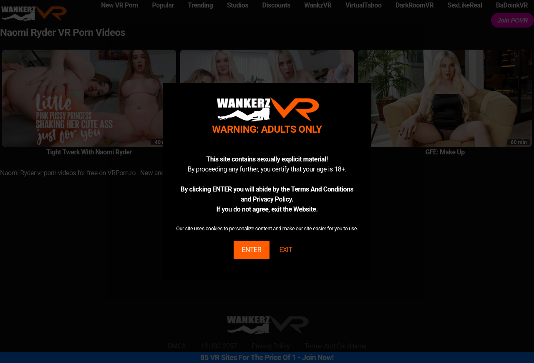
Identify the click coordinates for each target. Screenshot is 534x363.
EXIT (285, 250)
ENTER (251, 250)
